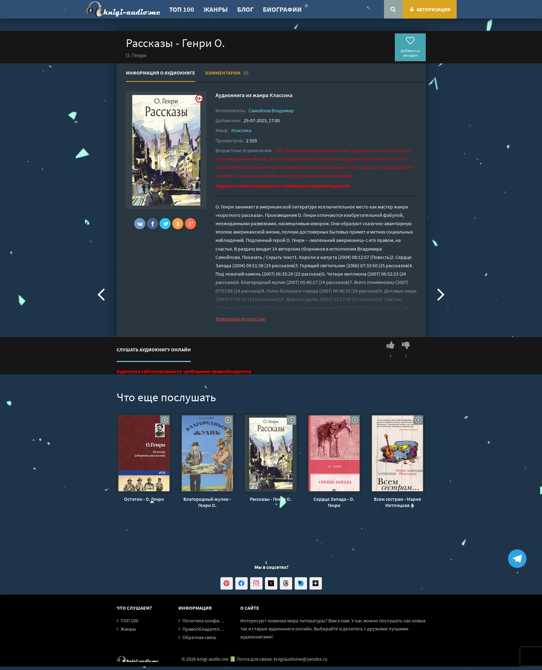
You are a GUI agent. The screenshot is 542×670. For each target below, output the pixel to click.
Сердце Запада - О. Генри (334, 502)
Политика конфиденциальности (217, 620)
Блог (245, 9)
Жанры (215, 9)
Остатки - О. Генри (144, 499)
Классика (281, 95)
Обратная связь (199, 637)
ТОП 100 (181, 9)
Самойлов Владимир (271, 110)
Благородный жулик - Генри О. (207, 502)
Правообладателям (203, 629)
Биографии (282, 9)
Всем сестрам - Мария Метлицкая (397, 502)
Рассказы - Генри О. (270, 499)
